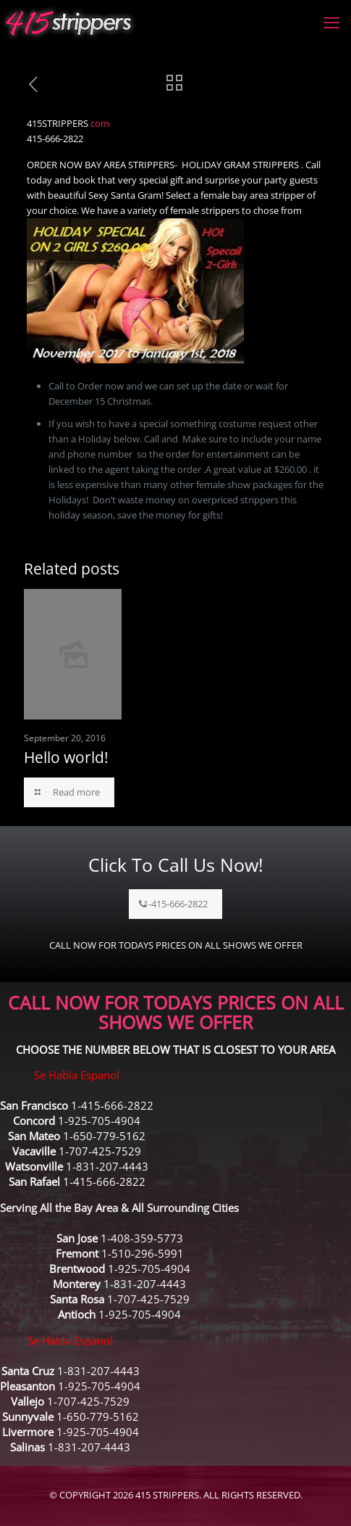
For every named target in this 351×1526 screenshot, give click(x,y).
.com (98, 123)
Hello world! (66, 757)
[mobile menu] (331, 21)
